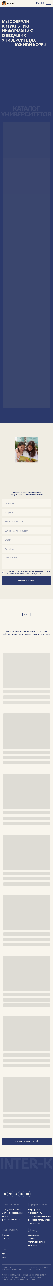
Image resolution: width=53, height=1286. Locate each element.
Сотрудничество (36, 1241)
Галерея (5, 1238)
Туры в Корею (34, 1223)
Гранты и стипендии (11, 1219)
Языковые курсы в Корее (39, 1216)
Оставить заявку (26, 580)
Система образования (12, 1212)
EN (37, 3)
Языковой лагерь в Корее (40, 1219)
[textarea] (27, 561)
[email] (27, 540)
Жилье (5, 1216)
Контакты (32, 1245)
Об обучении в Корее (11, 1209)
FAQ (4, 1254)
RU (42, 3)
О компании (33, 1235)
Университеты (35, 1212)
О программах (34, 1209)
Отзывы (5, 1235)
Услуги (31, 1238)
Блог (4, 1257)
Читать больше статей (26, 1141)
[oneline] (27, 512)
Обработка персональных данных (12, 1268)
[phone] (27, 549)
